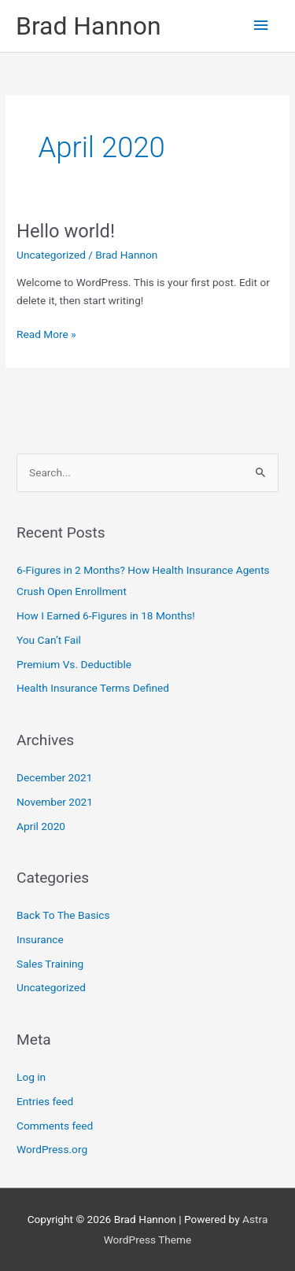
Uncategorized (51, 254)
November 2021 (55, 801)
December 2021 (54, 777)
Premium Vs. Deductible (74, 664)
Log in (31, 1077)
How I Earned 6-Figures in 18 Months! (106, 615)
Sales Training (50, 963)
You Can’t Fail (49, 640)
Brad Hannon (88, 26)
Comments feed (55, 1125)
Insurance (40, 939)
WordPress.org (52, 1149)
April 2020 (41, 826)
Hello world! (66, 231)
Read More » (46, 332)
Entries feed (45, 1101)
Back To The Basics (63, 915)
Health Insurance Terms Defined (93, 687)
